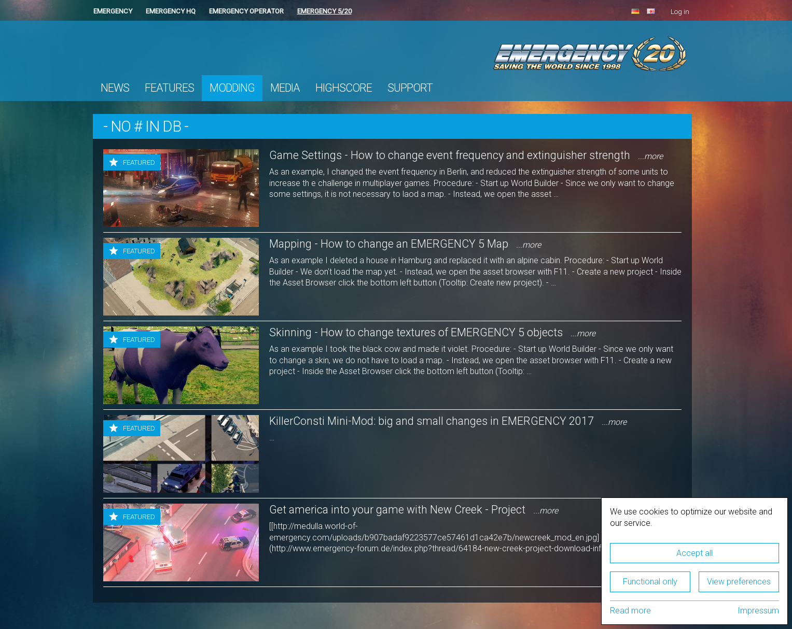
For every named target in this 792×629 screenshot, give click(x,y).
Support (410, 87)
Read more (630, 611)
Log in (680, 12)
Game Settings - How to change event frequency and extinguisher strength (466, 155)
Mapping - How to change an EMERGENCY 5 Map (405, 243)
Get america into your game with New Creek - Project (413, 509)
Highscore (343, 87)
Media (285, 87)
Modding (232, 87)
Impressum (758, 611)
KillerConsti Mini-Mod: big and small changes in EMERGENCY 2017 (448, 420)
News (115, 87)
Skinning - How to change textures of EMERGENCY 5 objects (432, 332)
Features (169, 87)
